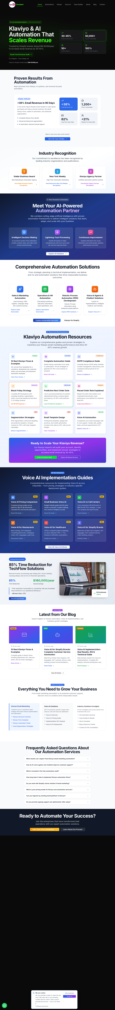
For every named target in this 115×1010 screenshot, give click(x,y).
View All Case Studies (17, 598)
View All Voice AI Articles (57, 547)
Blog (94, 4)
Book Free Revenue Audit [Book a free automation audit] (21, 54)
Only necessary (69, 993)
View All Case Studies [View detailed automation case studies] (57, 139)
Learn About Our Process (72, 829)
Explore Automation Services (47, 320)
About (88, 4)
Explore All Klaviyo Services (69, 457)
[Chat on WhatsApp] (4, 1005)
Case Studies (78, 4)
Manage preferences (41, 1006)
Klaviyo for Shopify (71, 320)
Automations (49, 4)
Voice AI (68, 4)
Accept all (69, 996)
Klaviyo (59, 4)
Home (40, 5)
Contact (102, 4)
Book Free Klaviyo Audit (45, 457)
